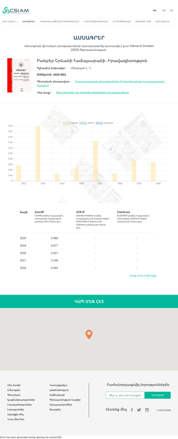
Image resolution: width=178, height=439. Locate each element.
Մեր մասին (10, 21)
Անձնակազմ (57, 394)
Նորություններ (122, 21)
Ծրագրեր (55, 409)
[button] (89, 334)
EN (164, 10)
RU (171, 10)
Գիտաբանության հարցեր (65, 399)
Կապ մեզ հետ (162, 21)
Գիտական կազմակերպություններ (60, 21)
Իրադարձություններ (96, 21)
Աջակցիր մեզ (143, 21)
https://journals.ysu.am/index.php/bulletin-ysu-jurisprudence (92, 92)
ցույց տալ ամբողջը (143, 275)
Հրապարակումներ (61, 404)
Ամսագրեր (29, 21)
